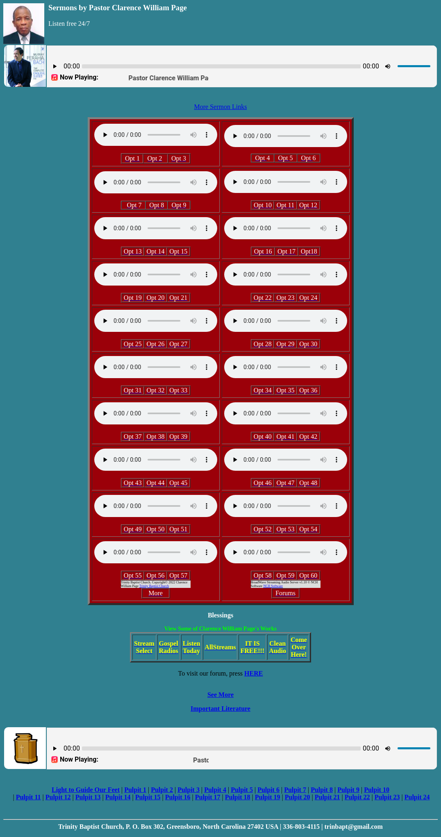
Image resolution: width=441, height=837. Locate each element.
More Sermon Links (220, 106)
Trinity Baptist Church (154, 586)
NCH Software (273, 586)
